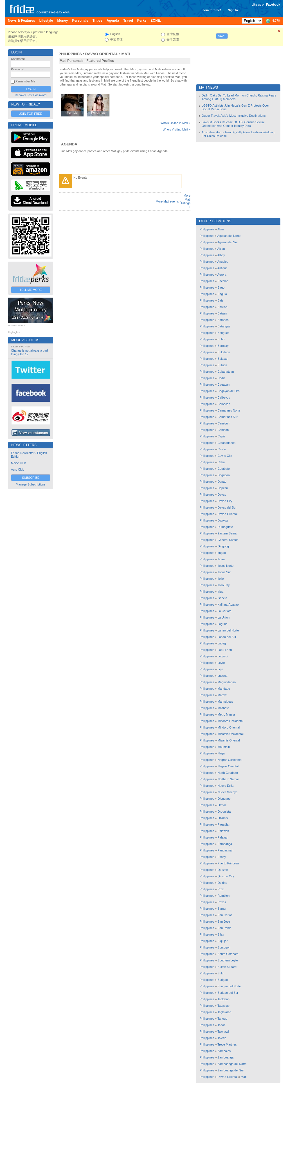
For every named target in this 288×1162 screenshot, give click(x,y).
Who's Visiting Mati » (176, 129)
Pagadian (223, 824)
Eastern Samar (227, 533)
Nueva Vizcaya (227, 792)
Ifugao (221, 552)
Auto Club (17, 469)
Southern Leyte (227, 960)
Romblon (223, 895)
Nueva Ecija (225, 785)
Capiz (221, 436)
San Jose (223, 921)
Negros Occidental (229, 759)
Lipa (220, 669)
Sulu (220, 973)
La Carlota (224, 611)
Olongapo (223, 798)
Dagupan (223, 475)
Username (18, 58)
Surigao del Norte (229, 986)
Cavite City (224, 455)
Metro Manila (226, 714)
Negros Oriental (227, 766)
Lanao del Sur (226, 637)
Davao (221, 494)
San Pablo (224, 928)
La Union (223, 617)
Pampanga (224, 844)
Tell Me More (31, 289)
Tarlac (221, 1025)
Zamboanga (225, 1057)
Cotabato (223, 468)
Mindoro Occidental (230, 721)
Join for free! (211, 10)
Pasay (221, 856)
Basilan (222, 307)
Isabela (222, 598)
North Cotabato (227, 772)
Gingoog (223, 546)
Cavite (221, 449)
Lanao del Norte (228, 630)
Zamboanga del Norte (231, 1064)
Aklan (221, 248)
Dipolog (222, 520)
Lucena (222, 675)
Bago (220, 287)
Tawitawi (223, 1031)
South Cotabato (227, 954)
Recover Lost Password (31, 95)
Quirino (222, 882)
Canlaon (223, 429)
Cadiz (221, 378)
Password (17, 69)
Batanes (222, 320)
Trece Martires (227, 1044)
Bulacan (222, 358)
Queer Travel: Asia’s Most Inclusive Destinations (234, 115)
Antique (222, 268)
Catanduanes (226, 442)
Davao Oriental (101, 54)
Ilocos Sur (224, 572)
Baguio (222, 294)
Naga (220, 753)
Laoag (221, 643)
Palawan (223, 831)
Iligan (220, 559)
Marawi (222, 695)
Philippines (70, 54)
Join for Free (30, 113)
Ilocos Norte (225, 565)
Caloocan (223, 404)
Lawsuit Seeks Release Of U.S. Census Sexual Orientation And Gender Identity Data (233, 123)
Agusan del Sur (227, 242)
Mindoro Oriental (228, 727)
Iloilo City (223, 585)
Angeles (222, 261)
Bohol (221, 339)
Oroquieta (224, 811)
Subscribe (30, 477)
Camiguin (223, 423)
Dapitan (222, 488)
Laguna (222, 624)
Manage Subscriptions (30, 484)
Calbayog (223, 397)
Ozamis (222, 818)
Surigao (222, 979)
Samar (221, 908)
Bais (220, 300)
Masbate (223, 708)
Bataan (222, 313)
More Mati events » (168, 201)
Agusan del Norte (228, 235)
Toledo (221, 1038)
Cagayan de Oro (228, 391)
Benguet (223, 332)
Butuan (222, 365)
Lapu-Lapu (224, 649)
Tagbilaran (224, 1012)
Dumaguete (225, 527)
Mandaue (223, 688)
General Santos (227, 539)
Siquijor (222, 941)
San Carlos (224, 915)
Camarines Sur (227, 417)
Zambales (224, 1051)
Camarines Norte (228, 410)
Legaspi (222, 656)
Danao (221, 481)
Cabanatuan (225, 371)
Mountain (223, 747)
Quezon (222, 869)
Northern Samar (228, 779)
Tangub (222, 1018)
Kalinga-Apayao (227, 604)
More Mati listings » (185, 201)
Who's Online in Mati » (175, 123)
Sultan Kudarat (227, 966)
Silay (220, 934)
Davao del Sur (227, 507)
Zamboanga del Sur (230, 1070)
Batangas (223, 326)
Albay (221, 255)
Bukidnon (223, 352)
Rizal (220, 889)
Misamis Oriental (228, 740)
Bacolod (222, 281)
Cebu (220, 462)
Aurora (221, 274)
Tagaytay (223, 1005)
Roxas (221, 902)
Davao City (224, 501)
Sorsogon (223, 947)
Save (222, 36)
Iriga (220, 591)
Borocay (222, 345)
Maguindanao (226, 682)
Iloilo (220, 578)
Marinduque (225, 701)
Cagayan (223, 384)
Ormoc (221, 805)
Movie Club (18, 463)
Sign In (233, 10)
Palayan (222, 837)
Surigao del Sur (227, 992)
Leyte (221, 662)
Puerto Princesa (228, 863)
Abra (220, 229)
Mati (125, 54)
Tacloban (223, 999)
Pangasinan (225, 850)
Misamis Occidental (230, 734)
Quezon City (225, 876)
